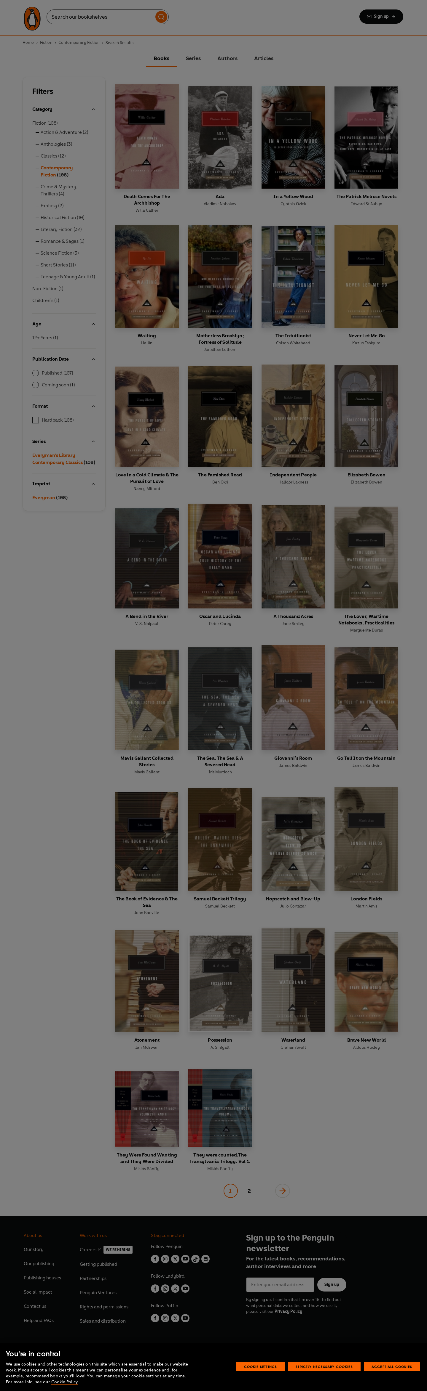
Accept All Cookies (392, 1366)
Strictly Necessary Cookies (324, 1366)
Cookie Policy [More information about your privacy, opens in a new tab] (64, 1381)
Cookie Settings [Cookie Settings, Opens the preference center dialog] (260, 1366)
